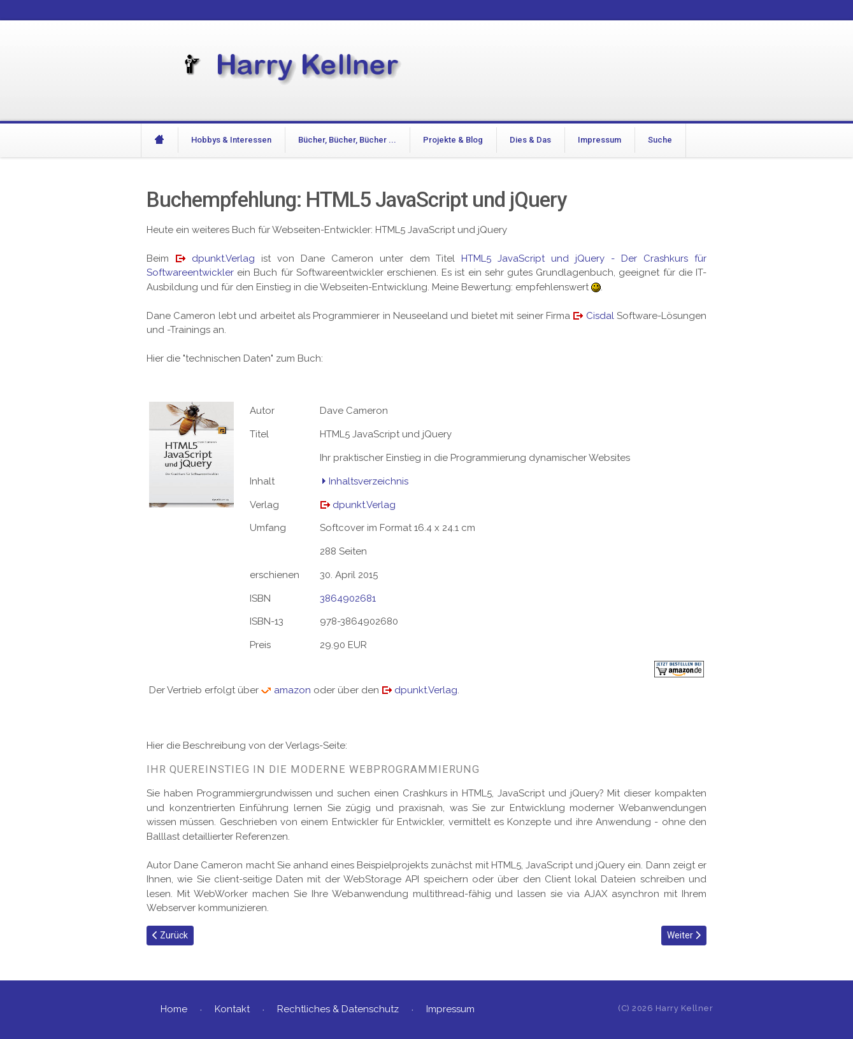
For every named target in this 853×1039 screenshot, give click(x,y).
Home (174, 1009)
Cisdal (600, 316)
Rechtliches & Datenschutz (338, 1009)
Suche (660, 140)
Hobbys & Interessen (231, 140)
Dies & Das (530, 140)
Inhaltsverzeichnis (368, 481)
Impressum (599, 140)
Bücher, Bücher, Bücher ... (347, 140)
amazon (292, 690)
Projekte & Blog (453, 140)
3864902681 (348, 598)
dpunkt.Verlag (223, 258)
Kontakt (232, 1009)
